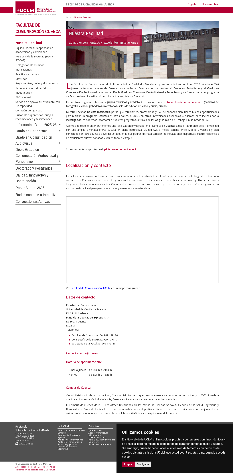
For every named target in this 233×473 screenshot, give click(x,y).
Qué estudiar (95, 430)
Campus (62, 432)
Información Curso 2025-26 (36, 124)
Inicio (69, 17)
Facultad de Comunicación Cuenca (90, 4)
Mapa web (51, 469)
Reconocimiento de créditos (33, 88)
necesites (197, 102)
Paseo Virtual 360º (29, 188)
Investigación (23, 92)
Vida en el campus (97, 437)
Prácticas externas (27, 74)
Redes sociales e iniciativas (37, 194)
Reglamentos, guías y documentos (37, 83)
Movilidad (21, 79)
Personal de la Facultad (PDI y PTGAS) (34, 58)
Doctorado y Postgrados (33, 168)
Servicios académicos (99, 444)
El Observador (24, 97)
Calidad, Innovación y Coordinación (31, 178)
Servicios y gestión (67, 444)
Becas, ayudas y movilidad (101, 439)
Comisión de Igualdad (28, 110)
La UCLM (63, 426)
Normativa (63, 448)
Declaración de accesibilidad (29, 469)
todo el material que (179, 102)
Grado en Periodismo (31, 131)
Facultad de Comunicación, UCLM (90, 288)
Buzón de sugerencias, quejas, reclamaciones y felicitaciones (34, 117)
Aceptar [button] (128, 464)
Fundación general (67, 446)
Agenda (61, 437)
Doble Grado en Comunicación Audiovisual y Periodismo (36, 155)
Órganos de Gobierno (69, 435)
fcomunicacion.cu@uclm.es (82, 353)
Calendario (94, 441)
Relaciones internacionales (71, 430)
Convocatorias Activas (32, 201)
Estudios (93, 426)
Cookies (32, 466)
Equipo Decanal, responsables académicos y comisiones (34, 49)
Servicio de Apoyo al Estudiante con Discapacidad (37, 103)
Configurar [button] (143, 464)
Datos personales (46, 466)
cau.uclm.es (24, 443)
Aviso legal (20, 466)
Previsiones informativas (70, 439)
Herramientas (210, 4)
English (191, 4)
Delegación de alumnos (29, 65)
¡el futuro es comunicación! (120, 149)
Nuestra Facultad (28, 43)
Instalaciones (23, 69)
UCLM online (95, 435)
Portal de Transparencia (70, 441)
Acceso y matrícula (98, 432)
